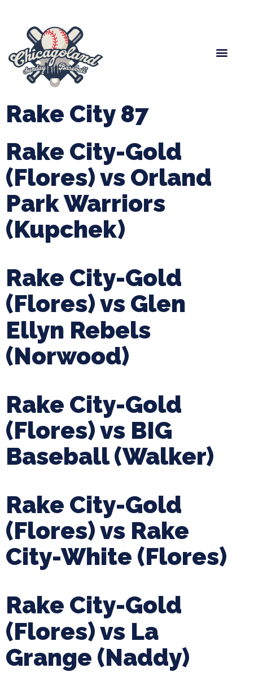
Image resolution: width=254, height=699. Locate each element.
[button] (222, 52)
